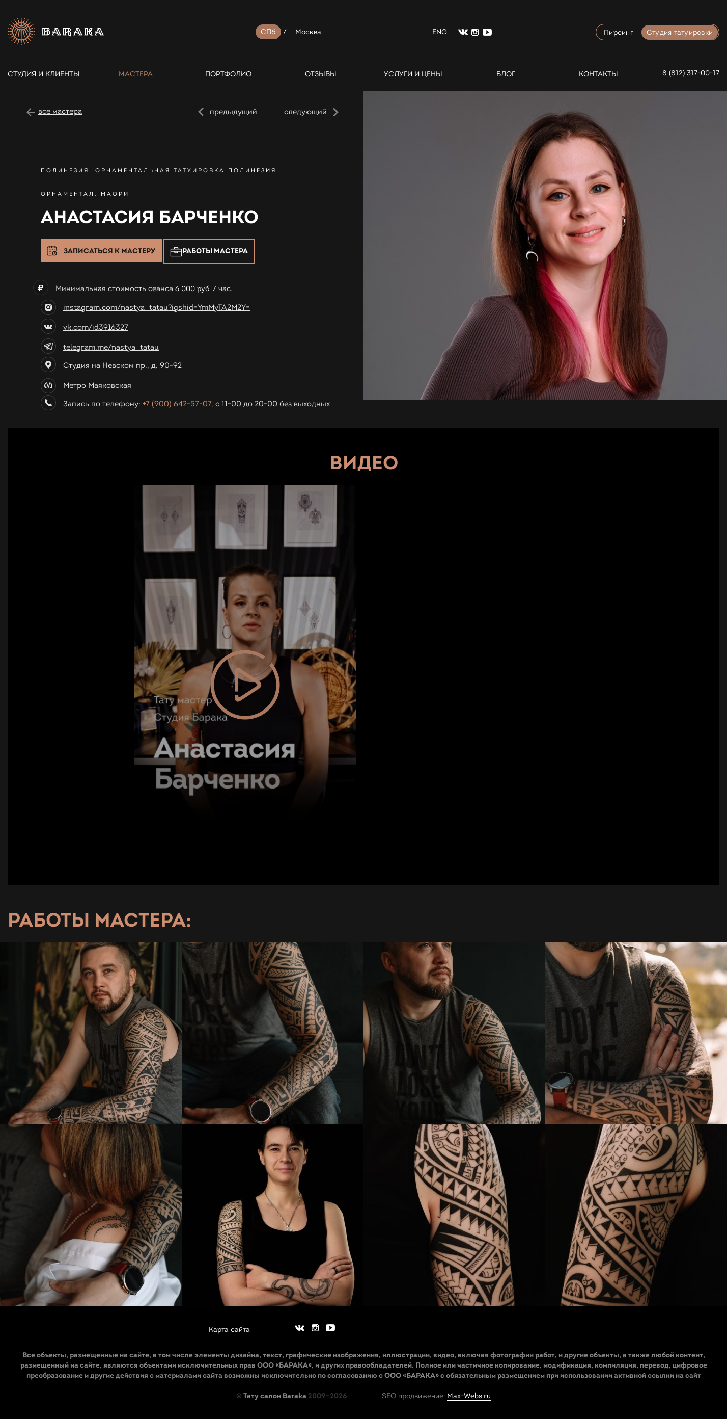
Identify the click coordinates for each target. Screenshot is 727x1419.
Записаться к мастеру (109, 250)
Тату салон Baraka (274, 1395)
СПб (268, 32)
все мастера (60, 111)
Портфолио (228, 74)
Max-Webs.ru (469, 1395)
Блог (505, 74)
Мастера (136, 74)
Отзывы (321, 74)
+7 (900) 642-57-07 (177, 403)
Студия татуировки (680, 32)
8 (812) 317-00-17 (690, 73)
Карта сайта (229, 1330)
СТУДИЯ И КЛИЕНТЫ (43, 74)
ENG (439, 32)
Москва (308, 32)
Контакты (598, 74)
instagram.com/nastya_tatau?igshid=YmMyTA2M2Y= (156, 307)
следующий (305, 111)
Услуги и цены (413, 74)
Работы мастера (209, 251)
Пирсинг (618, 32)
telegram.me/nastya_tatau (111, 347)
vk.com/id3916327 (95, 327)
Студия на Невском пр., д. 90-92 (122, 365)
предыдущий (233, 111)
